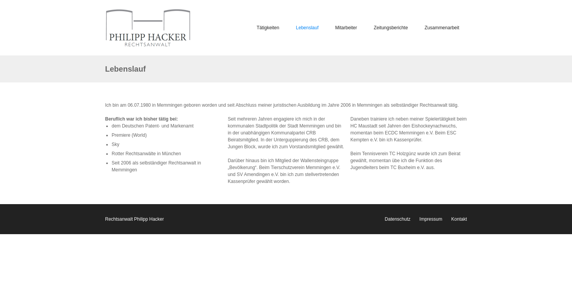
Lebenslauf (307, 27)
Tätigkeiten (268, 27)
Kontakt (459, 219)
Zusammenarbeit (442, 27)
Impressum (431, 219)
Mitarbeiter (346, 27)
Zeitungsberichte (391, 27)
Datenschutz (398, 219)
